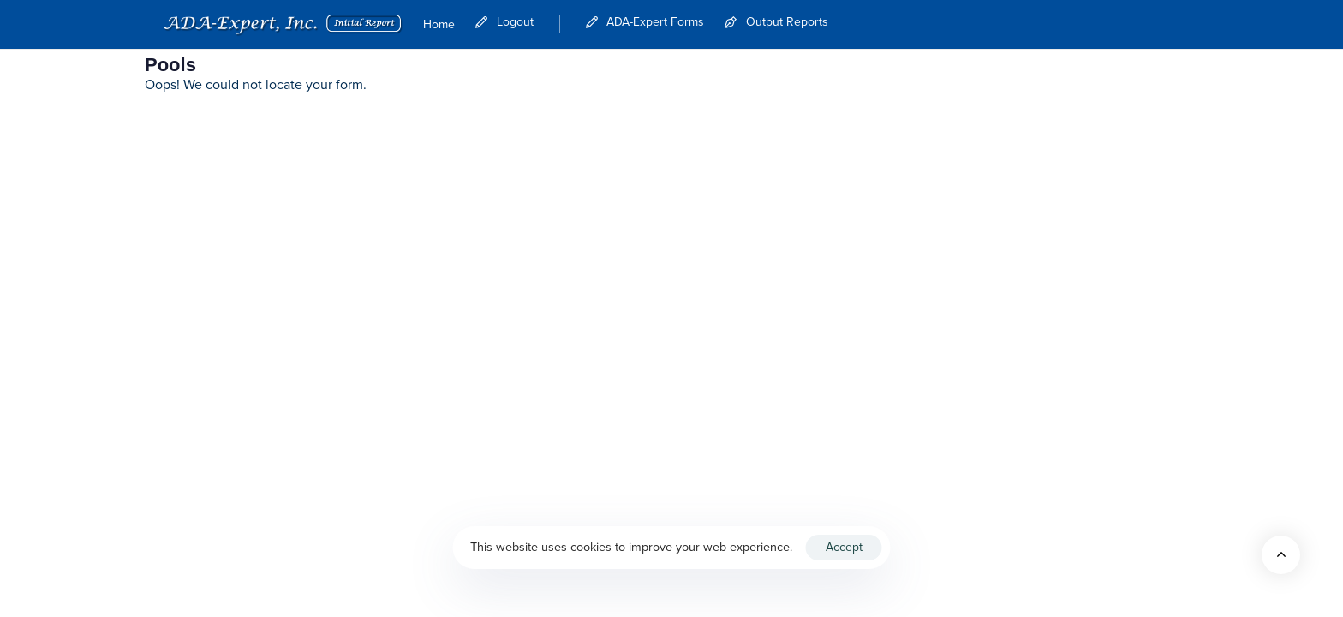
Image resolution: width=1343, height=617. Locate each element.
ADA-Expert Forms (645, 22)
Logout (504, 22)
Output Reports (776, 22)
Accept (844, 547)
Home (439, 25)
